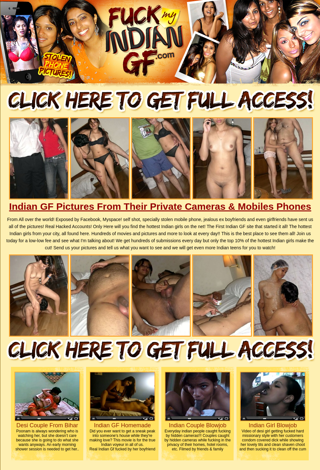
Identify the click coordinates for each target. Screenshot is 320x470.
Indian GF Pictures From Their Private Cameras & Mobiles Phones (160, 206)
